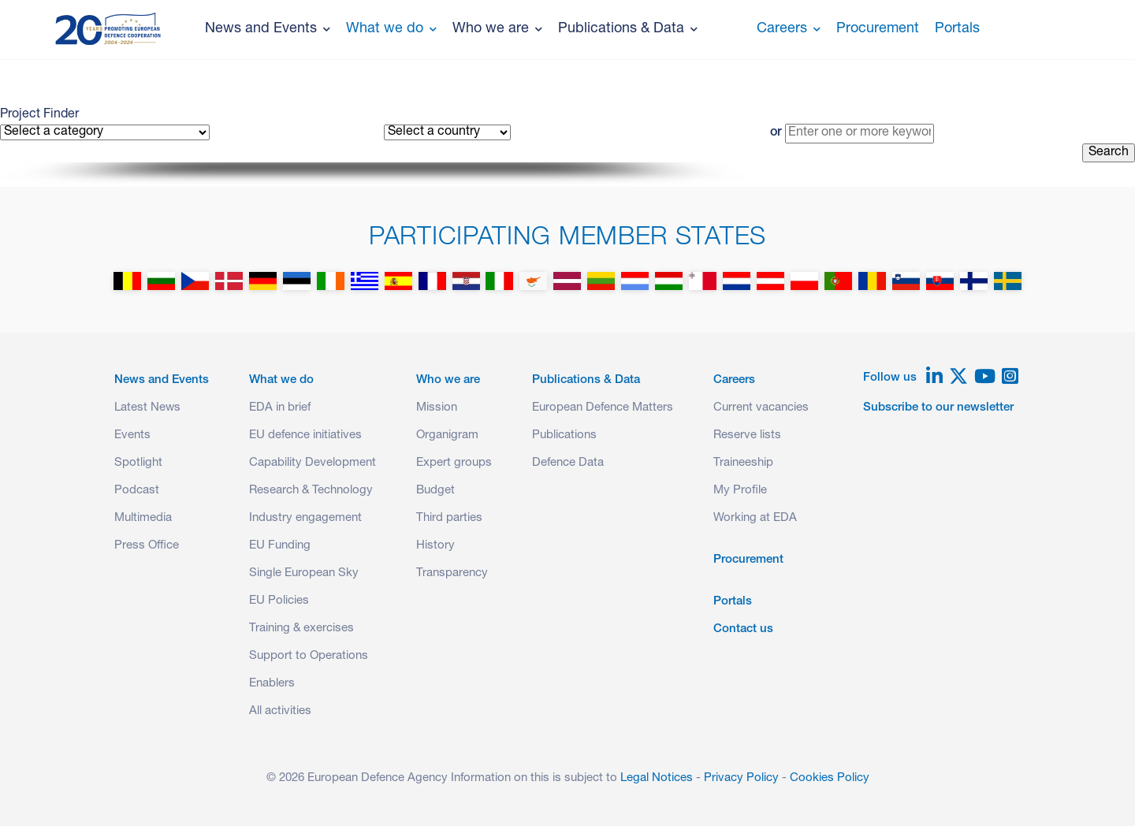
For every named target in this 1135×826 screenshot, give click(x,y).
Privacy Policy (741, 778)
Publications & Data (628, 29)
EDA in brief (280, 408)
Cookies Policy (829, 778)
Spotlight (138, 463)
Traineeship (743, 463)
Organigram (447, 435)
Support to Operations (308, 656)
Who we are (497, 29)
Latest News (147, 408)
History (435, 546)
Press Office (146, 546)
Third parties (449, 518)
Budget (435, 491)
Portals (957, 29)
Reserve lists (747, 435)
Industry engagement (305, 518)
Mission (436, 408)
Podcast (136, 491)
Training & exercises (301, 628)
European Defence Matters (602, 408)
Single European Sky (304, 573)
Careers (789, 29)
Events (132, 435)
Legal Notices (656, 778)
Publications (564, 435)
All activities (280, 711)
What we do (391, 29)
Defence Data (568, 463)
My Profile (740, 491)
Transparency (452, 573)
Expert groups (454, 463)
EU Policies (279, 601)
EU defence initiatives (305, 435)
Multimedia (143, 518)
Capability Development (312, 463)
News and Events (267, 29)
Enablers (272, 684)
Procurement (877, 29)
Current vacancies (761, 408)
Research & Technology (311, 491)
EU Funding (280, 546)
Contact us (743, 629)
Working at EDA (755, 518)
